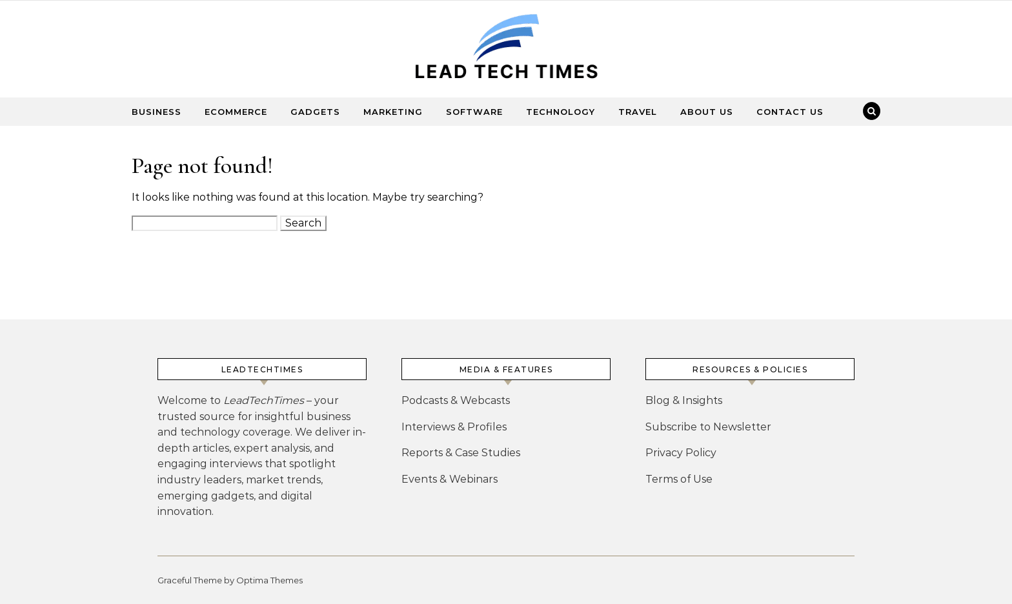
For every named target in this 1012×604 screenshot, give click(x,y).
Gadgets (315, 111)
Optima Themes (269, 580)
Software (474, 111)
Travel (637, 111)
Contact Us (790, 111)
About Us (706, 111)
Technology (560, 111)
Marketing (393, 111)
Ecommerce (236, 111)
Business (156, 111)
